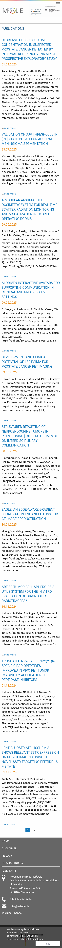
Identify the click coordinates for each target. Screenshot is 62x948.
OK (48, 943)
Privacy (7, 855)
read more (10, 127)
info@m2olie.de (19, 906)
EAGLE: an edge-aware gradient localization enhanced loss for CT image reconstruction (30, 514)
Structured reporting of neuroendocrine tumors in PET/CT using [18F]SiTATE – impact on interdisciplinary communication (30, 436)
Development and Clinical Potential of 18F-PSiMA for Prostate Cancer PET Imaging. (27, 361)
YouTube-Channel (12, 912)
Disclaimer (9, 848)
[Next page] (34, 830)
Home (5, 841)
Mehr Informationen (32, 939)
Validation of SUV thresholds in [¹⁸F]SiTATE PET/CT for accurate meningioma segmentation (30, 139)
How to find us (12, 862)
